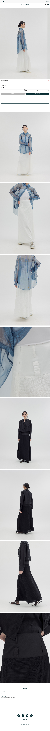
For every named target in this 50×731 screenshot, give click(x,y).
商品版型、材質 (3, 102)
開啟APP (47, 1)
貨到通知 (12, 93)
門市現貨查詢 (37, 93)
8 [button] (31, 78)
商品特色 (2, 105)
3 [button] (22, 78)
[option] (25, 43)
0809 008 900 (26, 724)
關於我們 (25, 719)
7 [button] (29, 78)
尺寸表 (2, 99)
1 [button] (19, 78)
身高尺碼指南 (16, 99)
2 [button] (20, 78)
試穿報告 (9, 99)
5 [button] (25, 78)
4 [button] (24, 78)
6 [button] (27, 78)
